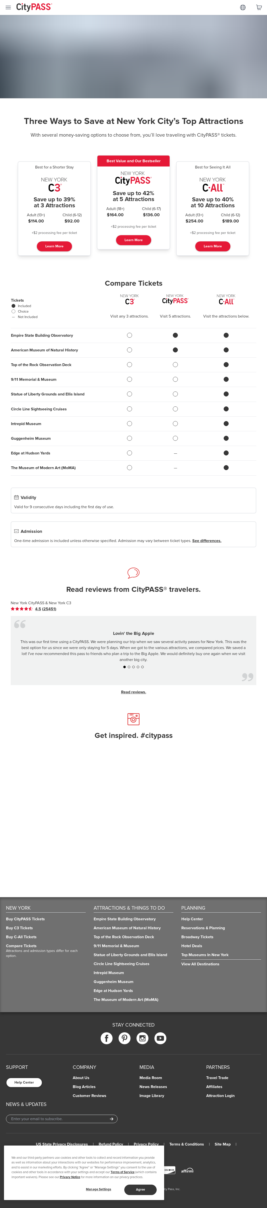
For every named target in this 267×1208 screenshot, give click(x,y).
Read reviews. (133, 692)
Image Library (151, 1095)
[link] (33, 609)
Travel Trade (217, 1077)
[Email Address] (62, 1119)
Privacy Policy (146, 1144)
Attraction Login (220, 1095)
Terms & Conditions (186, 1144)
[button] (124, 667)
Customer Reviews (89, 1095)
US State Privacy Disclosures (62, 1144)
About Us (81, 1077)
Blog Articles (84, 1086)
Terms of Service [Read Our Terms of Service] (122, 1172)
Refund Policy (111, 1144)
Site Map (223, 1144)
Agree (140, 1190)
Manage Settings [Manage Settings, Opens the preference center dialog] (98, 1189)
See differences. (206, 540)
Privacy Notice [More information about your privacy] (70, 1177)
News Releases (153, 1086)
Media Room (150, 1077)
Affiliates (214, 1086)
